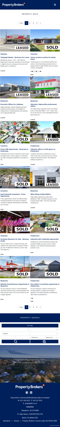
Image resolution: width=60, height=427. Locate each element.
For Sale (30, 325)
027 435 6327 (24, 400)
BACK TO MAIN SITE (30, 418)
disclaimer (6, 421)
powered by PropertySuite (54, 425)
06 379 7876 (36, 400)
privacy (16, 421)
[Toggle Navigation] (55, 5)
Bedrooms (35, 337)
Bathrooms (52, 338)
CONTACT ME (30, 367)
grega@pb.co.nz (31, 403)
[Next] (40, 23)
